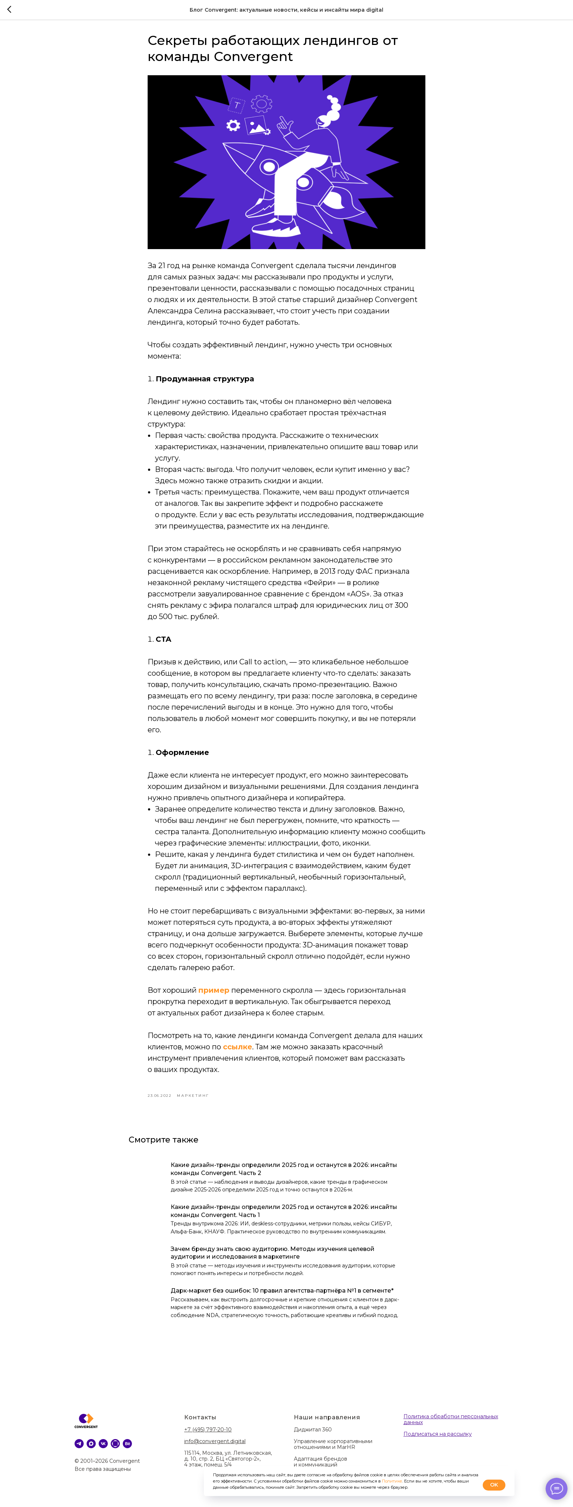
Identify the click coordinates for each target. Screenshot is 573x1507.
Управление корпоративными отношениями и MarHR (333, 1449)
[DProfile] (115, 1448)
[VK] (103, 1448)
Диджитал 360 (313, 1434)
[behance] (127, 1448)
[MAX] (91, 1448)
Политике (392, 1481)
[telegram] (79, 1448)
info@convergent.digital (215, 1446)
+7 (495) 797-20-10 (208, 1434)
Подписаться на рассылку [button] (437, 1439)
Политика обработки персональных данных (450, 1425)
